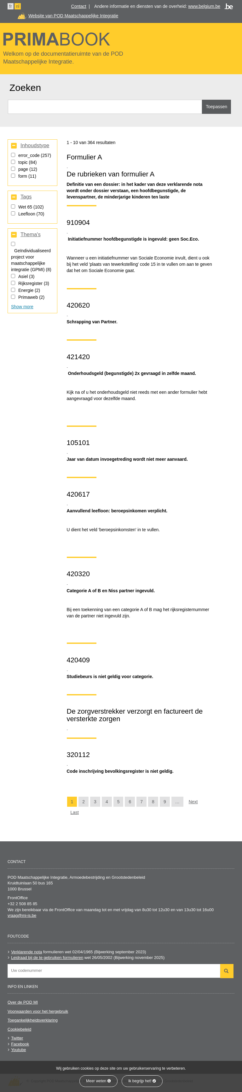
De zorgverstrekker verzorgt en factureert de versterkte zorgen (135, 715)
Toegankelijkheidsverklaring (33, 1020)
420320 (78, 574)
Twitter (17, 1038)
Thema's (30, 234)
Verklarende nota (26, 952)
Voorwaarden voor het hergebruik (38, 1011)
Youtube (18, 1049)
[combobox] (114, 971)
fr (10, 6)
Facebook (20, 1044)
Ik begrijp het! (142, 1081)
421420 (78, 357)
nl (18, 6)
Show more (22, 306)
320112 (78, 755)
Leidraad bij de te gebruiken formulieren (47, 957)
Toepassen (216, 106)
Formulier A (84, 157)
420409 (78, 660)
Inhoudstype (34, 145)
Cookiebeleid (19, 1029)
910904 (78, 222)
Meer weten (98, 1081)
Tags (26, 197)
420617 (78, 494)
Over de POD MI (23, 1002)
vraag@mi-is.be (22, 915)
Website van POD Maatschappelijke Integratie (73, 15)
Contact (78, 6)
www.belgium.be (204, 6)
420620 (78, 305)
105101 (78, 443)
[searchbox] (115, 970)
